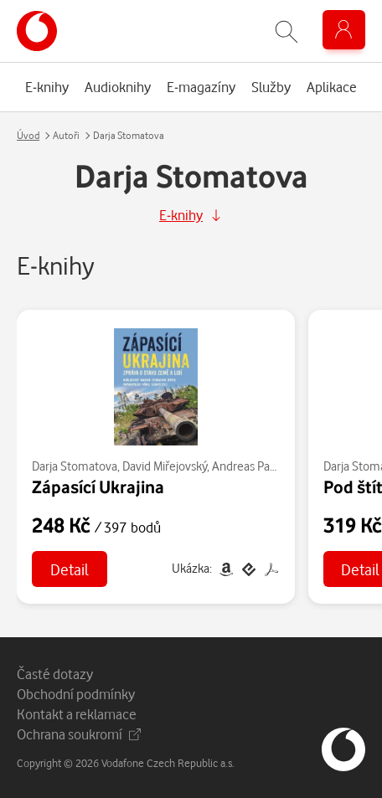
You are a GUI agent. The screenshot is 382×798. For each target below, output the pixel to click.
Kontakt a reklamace (77, 714)
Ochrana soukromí (79, 734)
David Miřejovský (164, 466)
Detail (69, 569)
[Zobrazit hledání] (286, 31)
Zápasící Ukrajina (98, 486)
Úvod (28, 135)
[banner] (37, 31)
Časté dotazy (55, 673)
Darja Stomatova (74, 466)
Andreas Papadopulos (268, 466)
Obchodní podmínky (76, 694)
